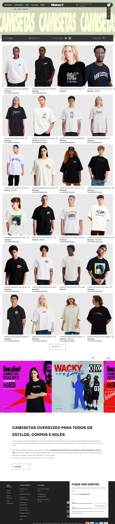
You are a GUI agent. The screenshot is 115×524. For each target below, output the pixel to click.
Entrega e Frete (25, 495)
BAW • (15, 9)
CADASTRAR (101, 507)
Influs (55, 5)
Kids (27, 5)
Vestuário (8, 5)
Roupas (19, 9)
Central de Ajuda (23, 491)
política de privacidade (77, 514)
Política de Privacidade (24, 510)
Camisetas (25, 9)
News (42, 5)
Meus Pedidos (9, 498)
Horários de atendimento (42, 496)
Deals (49, 5)
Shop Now (7, 408)
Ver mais (55, 346)
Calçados (34, 5)
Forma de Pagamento (23, 505)
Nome (73, 501)
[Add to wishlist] (85, 89)
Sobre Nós (23, 517)
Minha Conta (9, 493)
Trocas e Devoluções (24, 499)
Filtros (7, 38)
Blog (21, 520)
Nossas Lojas (24, 514)
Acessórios (18, 5)
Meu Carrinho (10, 503)
